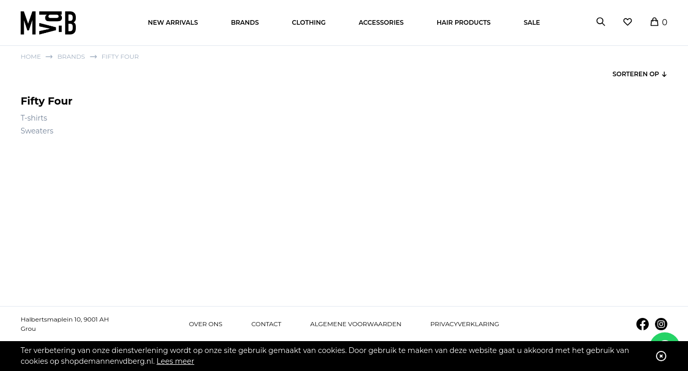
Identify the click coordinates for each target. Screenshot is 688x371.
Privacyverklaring (464, 324)
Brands (245, 22)
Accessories (381, 22)
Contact (266, 324)
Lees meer (175, 361)
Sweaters (37, 131)
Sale (532, 22)
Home (31, 56)
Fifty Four (120, 56)
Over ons (205, 324)
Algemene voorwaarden (356, 324)
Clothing (309, 22)
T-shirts (34, 118)
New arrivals (173, 22)
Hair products (464, 22)
